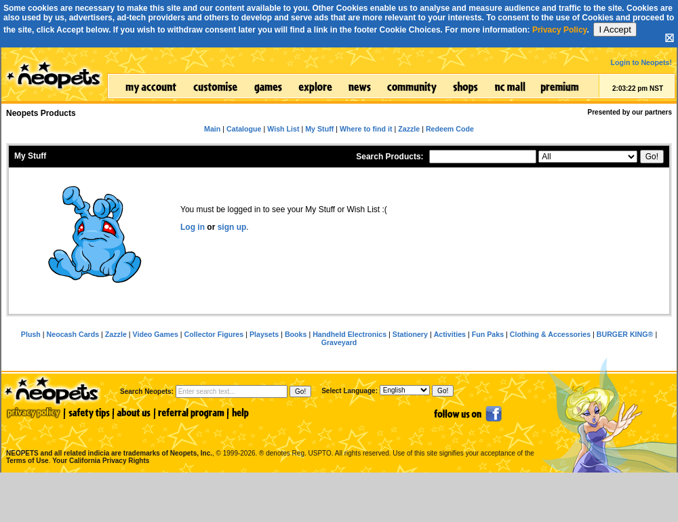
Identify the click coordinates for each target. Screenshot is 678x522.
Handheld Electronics (349, 334)
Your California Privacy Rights (100, 460)
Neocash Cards (73, 334)
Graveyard (339, 342)
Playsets (264, 334)
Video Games (155, 334)
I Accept (615, 29)
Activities (450, 334)
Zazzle (116, 334)
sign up (232, 227)
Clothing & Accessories (550, 334)
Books (296, 334)
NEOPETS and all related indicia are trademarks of (108, 439)
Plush (31, 334)
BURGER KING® (625, 334)
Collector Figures (214, 334)
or (211, 227)
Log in (192, 227)
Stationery (410, 334)
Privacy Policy (559, 30)
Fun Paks (488, 334)
